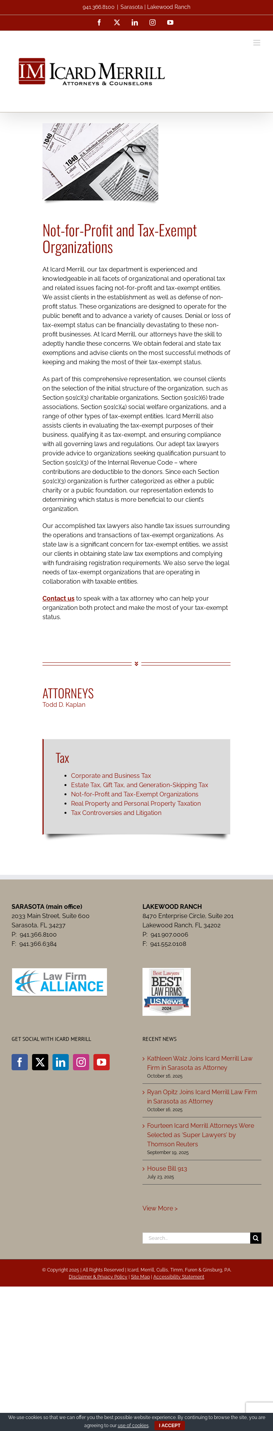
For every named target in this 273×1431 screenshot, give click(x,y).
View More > (160, 1208)
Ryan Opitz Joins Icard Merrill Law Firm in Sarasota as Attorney (202, 1096)
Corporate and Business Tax (111, 775)
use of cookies (133, 1425)
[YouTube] (101, 1062)
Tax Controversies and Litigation (116, 813)
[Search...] (196, 1238)
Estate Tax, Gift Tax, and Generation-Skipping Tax (139, 785)
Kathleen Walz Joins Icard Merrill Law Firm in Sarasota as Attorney (200, 1063)
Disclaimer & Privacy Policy (98, 1277)
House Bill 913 (167, 1168)
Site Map (140, 1277)
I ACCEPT (170, 1425)
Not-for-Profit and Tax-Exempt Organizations (134, 794)
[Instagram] (81, 1062)
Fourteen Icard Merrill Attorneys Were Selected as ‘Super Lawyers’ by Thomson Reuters (200, 1135)
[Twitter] (40, 1062)
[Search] (255, 1238)
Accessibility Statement (178, 1277)
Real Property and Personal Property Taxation (136, 803)
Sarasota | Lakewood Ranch (155, 7)
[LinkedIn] (61, 1062)
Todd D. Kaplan (63, 704)
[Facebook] (20, 1062)
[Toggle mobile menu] (257, 43)
